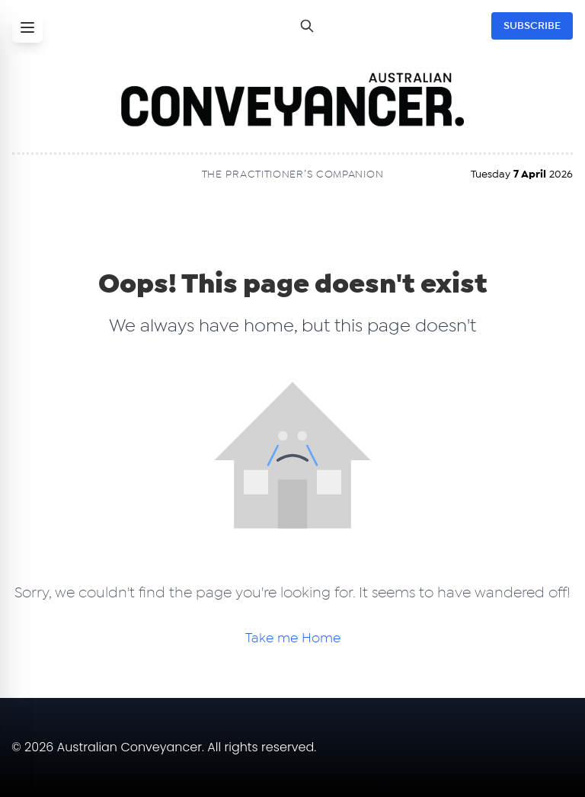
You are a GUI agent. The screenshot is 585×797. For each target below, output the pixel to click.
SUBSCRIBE (532, 26)
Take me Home (292, 638)
